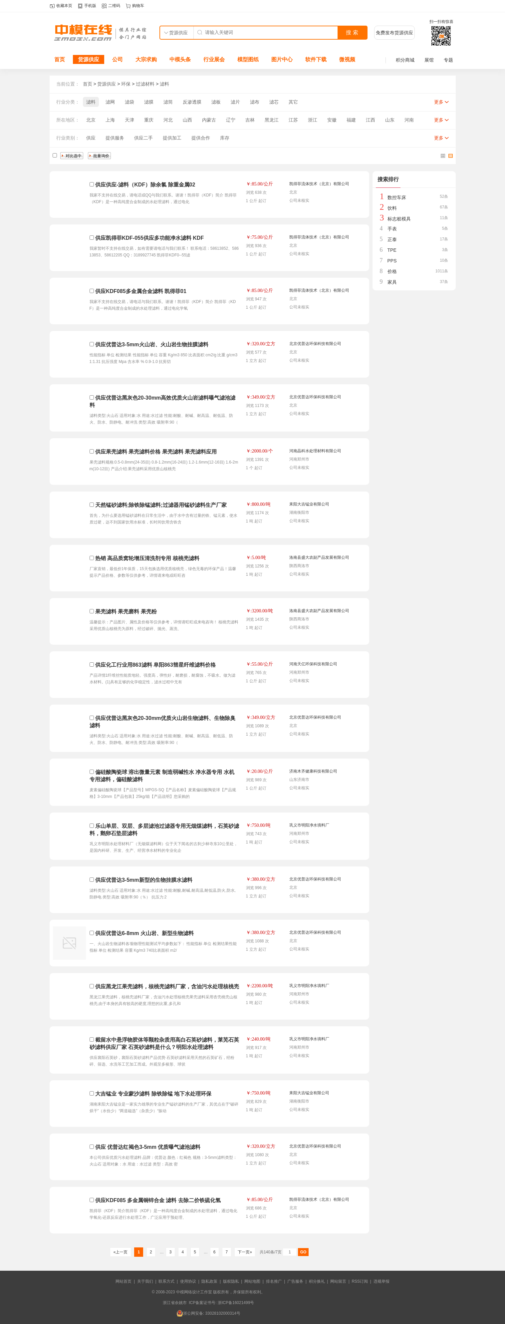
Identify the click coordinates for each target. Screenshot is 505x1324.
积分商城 (405, 60)
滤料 (164, 84)
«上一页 (120, 1252)
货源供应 (88, 59)
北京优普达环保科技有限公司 (315, 343)
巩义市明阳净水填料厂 (309, 825)
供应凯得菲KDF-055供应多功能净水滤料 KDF (149, 238)
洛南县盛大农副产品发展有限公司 (319, 557)
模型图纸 (248, 59)
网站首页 (123, 1281)
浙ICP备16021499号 (236, 1302)
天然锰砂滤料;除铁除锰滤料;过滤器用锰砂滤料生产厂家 (161, 505)
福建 (351, 120)
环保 (125, 84)
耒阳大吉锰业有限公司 (309, 504)
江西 (370, 120)
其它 (293, 102)
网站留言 (338, 1281)
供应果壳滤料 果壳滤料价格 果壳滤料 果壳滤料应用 (156, 452)
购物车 (138, 5)
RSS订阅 (360, 1281)
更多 (438, 102)
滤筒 (168, 102)
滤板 (216, 102)
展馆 (429, 60)
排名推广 (274, 1281)
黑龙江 (272, 120)
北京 (91, 120)
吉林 (250, 120)
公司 (117, 59)
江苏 (293, 120)
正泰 (392, 239)
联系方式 (166, 1281)
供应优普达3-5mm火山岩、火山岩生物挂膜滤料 (151, 344)
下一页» (245, 1252)
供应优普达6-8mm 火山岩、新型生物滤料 (144, 933)
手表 (392, 228)
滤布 (254, 102)
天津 (129, 120)
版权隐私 (231, 1281)
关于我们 (145, 1281)
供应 (91, 138)
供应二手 (143, 138)
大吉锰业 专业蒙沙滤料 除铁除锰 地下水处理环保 (153, 1094)
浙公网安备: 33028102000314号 (208, 1313)
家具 (392, 282)
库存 (224, 138)
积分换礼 (317, 1281)
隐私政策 (209, 1281)
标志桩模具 (399, 218)
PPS (392, 260)
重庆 (148, 120)
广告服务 (295, 1281)
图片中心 (282, 59)
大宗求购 (146, 59)
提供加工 (172, 138)
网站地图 (252, 1281)
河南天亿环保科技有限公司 (313, 664)
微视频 (347, 59)
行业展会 (214, 59)
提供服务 (115, 138)
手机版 (90, 5)
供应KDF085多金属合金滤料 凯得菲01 (140, 291)
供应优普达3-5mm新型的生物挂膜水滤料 (143, 880)
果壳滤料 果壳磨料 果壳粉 (126, 611)
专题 (448, 60)
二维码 (114, 5)
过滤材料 (145, 84)
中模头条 (180, 59)
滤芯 (274, 102)
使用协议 (188, 1281)
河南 (409, 120)
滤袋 (129, 102)
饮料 (392, 208)
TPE (391, 250)
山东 (389, 120)
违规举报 (381, 1281)
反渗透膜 (192, 102)
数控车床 (396, 197)
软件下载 (316, 59)
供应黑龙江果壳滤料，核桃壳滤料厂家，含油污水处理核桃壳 (167, 986)
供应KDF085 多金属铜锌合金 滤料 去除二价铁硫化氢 (158, 1200)
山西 (187, 120)
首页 (59, 59)
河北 (168, 120)
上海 (110, 120)
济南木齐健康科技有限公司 (313, 771)
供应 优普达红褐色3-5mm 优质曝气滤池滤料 (147, 1147)
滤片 (235, 102)
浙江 (312, 120)
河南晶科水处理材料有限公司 (315, 451)
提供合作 (200, 138)
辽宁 (230, 120)
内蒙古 (209, 120)
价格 (392, 271)
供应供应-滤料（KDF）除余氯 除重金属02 (145, 184)
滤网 (110, 102)
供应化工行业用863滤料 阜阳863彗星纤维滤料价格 (155, 665)
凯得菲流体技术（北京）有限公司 (319, 183)
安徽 (332, 120)
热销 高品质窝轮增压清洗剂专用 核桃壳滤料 (147, 558)
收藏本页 (64, 5)
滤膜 (148, 102)
